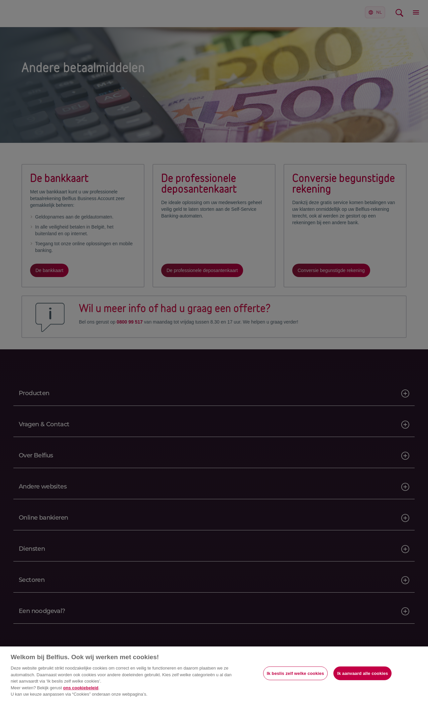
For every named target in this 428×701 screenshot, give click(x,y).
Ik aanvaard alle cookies (362, 673)
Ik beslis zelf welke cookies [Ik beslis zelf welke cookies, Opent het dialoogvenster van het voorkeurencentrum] (295, 673)
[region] (214, 673)
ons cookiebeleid (80, 687)
